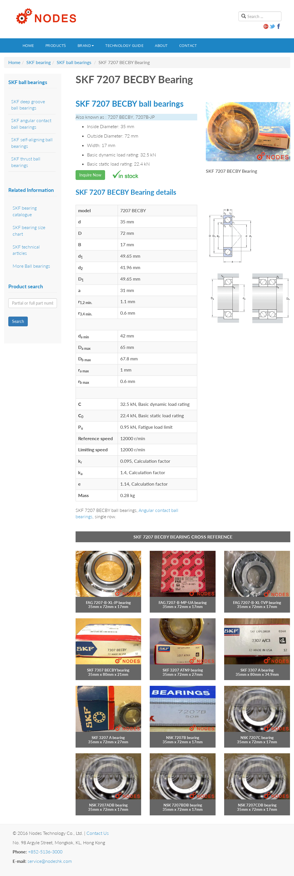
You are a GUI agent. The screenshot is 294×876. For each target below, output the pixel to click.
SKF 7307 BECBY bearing (108, 670)
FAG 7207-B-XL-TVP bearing (257, 602)
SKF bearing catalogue (25, 211)
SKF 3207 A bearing (108, 737)
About (161, 45)
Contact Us (97, 833)
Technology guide (124, 45)
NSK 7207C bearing (257, 737)
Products (56, 45)
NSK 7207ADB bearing (108, 805)
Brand (86, 45)
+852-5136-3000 (45, 851)
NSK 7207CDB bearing (257, 805)
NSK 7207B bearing (182, 737)
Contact (188, 45)
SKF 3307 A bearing (257, 670)
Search (18, 321)
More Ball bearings (31, 266)
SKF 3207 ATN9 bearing (183, 670)
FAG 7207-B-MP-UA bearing (183, 602)
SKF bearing (38, 62)
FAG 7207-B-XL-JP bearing (108, 602)
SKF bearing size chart (29, 231)
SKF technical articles (26, 250)
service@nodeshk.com (49, 861)
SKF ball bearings (74, 62)
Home (28, 45)
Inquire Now (90, 174)
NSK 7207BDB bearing (182, 805)
